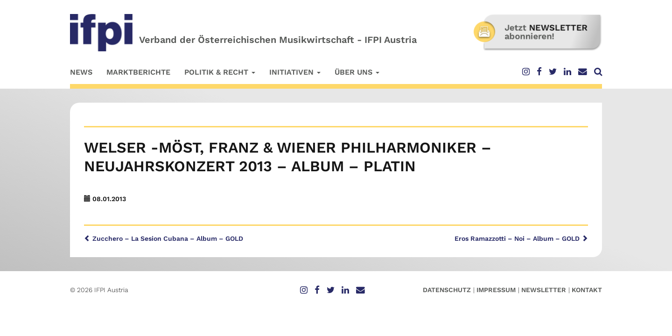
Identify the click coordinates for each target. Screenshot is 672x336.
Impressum (496, 290)
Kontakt (587, 290)
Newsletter (543, 290)
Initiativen (295, 72)
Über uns (357, 72)
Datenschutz (447, 290)
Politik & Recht (219, 72)
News (81, 72)
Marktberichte (138, 72)
